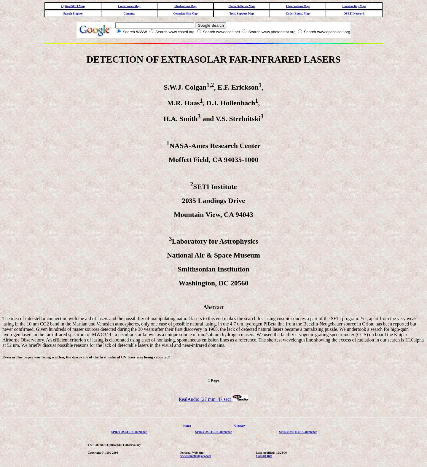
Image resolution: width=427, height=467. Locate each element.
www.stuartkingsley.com (195, 456)
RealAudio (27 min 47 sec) (213, 400)
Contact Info (264, 456)
